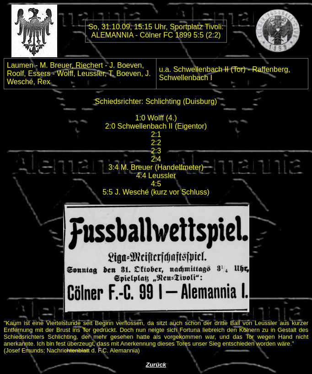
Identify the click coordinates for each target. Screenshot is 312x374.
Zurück (156, 364)
